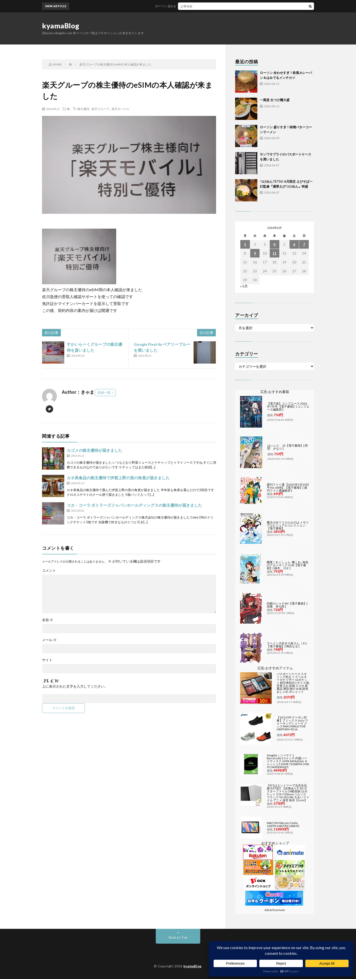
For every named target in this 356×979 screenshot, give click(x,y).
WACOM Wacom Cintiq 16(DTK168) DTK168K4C (283, 824)
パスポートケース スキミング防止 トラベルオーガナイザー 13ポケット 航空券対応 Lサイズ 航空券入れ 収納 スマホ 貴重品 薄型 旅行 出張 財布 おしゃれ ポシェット (293, 683)
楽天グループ (100, 108)
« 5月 (244, 286)
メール (49, 640)
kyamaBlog (60, 25)
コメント (49, 570)
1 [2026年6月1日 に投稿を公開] (245, 244)
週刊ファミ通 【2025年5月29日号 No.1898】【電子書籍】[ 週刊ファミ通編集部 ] (288, 487)
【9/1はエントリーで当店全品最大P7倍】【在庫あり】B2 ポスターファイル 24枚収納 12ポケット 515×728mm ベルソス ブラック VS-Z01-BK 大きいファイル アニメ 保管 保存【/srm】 (288, 792)
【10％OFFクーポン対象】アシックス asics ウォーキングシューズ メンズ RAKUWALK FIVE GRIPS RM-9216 (292, 723)
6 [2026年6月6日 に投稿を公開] (294, 244)
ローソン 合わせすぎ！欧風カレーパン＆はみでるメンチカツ (201, 6)
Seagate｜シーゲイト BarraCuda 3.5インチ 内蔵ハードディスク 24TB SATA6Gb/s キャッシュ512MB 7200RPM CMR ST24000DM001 (288, 761)
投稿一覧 (104, 392)
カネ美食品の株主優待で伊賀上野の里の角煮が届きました (118, 477)
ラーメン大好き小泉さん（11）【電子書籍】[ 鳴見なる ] (288, 644)
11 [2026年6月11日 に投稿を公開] (274, 253)
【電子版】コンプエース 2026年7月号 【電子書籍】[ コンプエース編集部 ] (288, 406)
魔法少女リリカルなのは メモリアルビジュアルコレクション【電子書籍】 (288, 525)
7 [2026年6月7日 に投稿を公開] (304, 244)
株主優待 (83, 108)
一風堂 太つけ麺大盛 (274, 100)
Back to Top (178, 937)
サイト (47, 660)
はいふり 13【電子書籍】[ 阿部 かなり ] (287, 447)
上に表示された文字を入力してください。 (75, 686)
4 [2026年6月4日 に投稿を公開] (274, 244)
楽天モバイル (120, 108)
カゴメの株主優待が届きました (94, 450)
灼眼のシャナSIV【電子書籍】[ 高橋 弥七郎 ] (287, 605)
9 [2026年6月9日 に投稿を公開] (255, 253)
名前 (47, 620)
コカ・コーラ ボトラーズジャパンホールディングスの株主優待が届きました (134, 505)
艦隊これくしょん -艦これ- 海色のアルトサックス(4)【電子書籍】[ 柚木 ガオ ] (287, 565)
